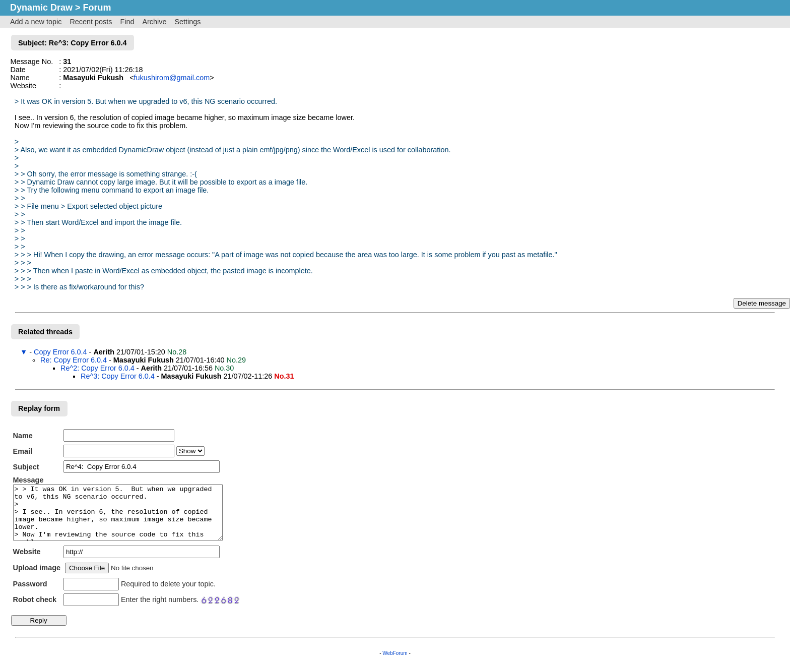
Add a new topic (35, 22)
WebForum (394, 653)
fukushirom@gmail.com (172, 78)
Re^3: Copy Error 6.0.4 (118, 376)
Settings (187, 22)
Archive (154, 22)
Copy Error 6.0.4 (60, 352)
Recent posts (91, 22)
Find (127, 22)
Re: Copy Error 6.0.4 (73, 360)
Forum (97, 8)
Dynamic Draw (41, 8)
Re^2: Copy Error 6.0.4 (97, 368)
